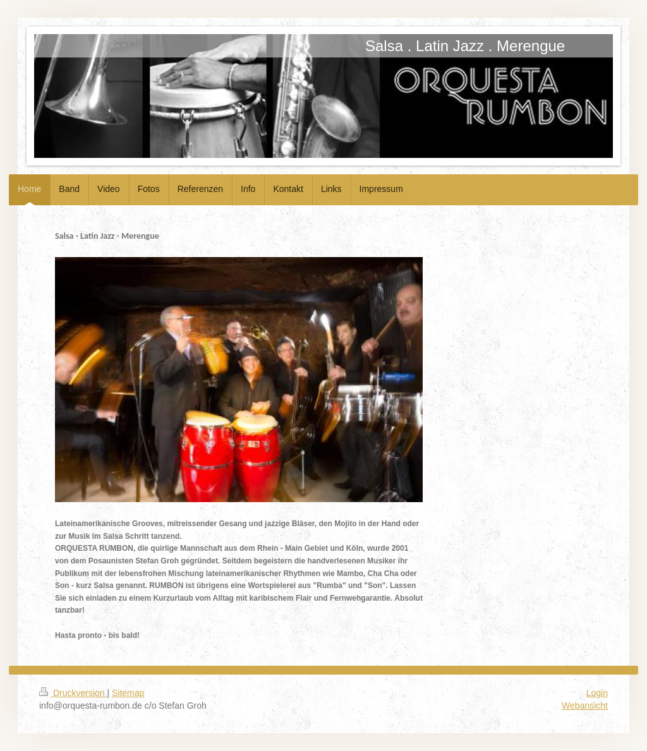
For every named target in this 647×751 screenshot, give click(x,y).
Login (597, 693)
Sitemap (128, 693)
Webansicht (585, 705)
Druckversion (73, 693)
